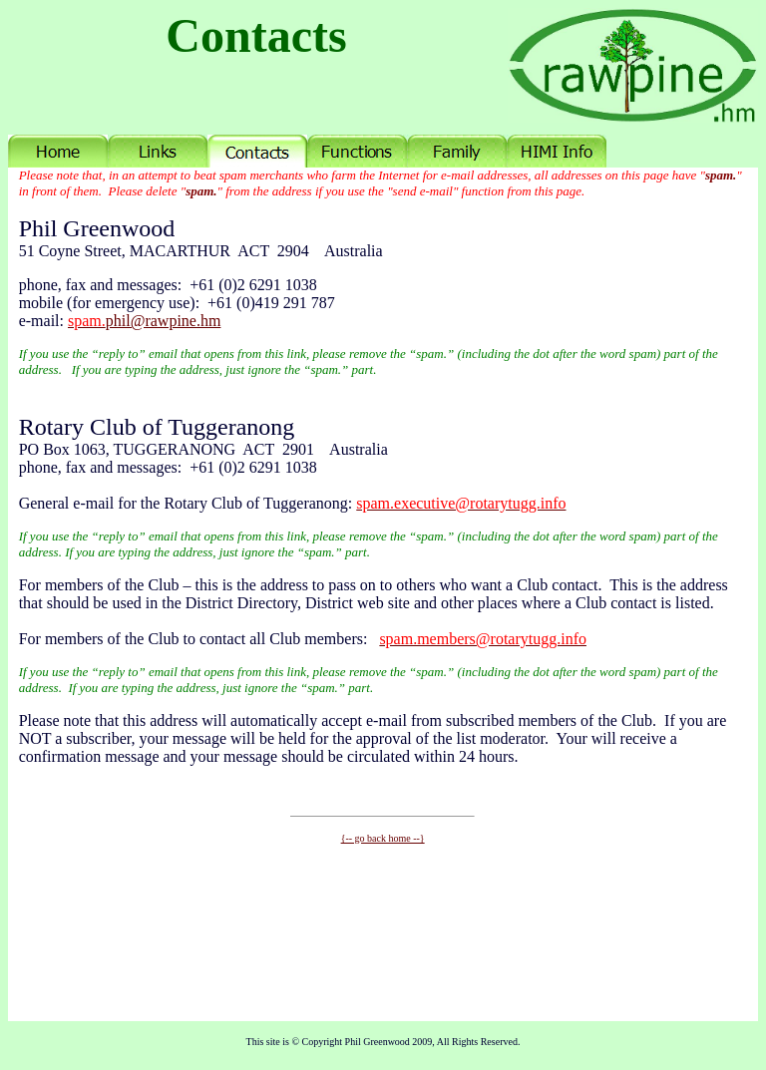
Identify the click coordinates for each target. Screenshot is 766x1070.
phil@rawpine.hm (144, 320)
